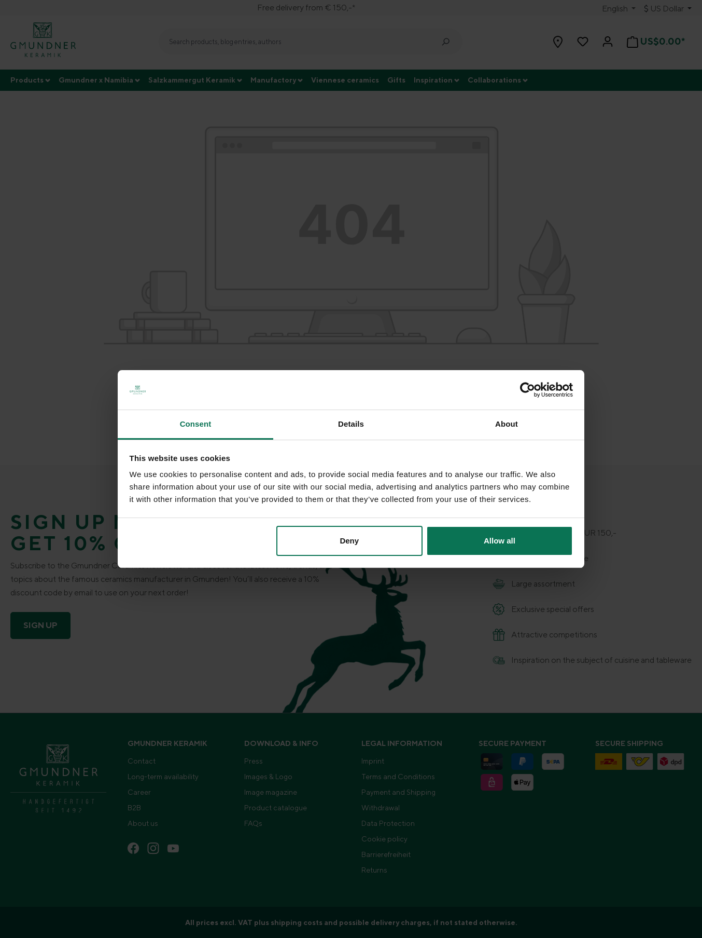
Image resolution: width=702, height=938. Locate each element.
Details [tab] (351, 423)
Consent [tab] (196, 423)
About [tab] (506, 423)
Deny (349, 540)
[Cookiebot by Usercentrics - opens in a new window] (527, 390)
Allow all (499, 540)
